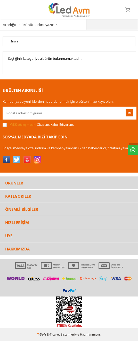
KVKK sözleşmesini (23, 124)
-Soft (42, 334)
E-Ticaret (53, 334)
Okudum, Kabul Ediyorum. (38, 124)
